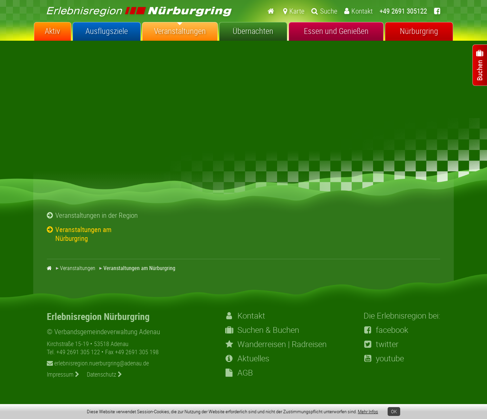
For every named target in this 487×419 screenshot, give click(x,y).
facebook (386, 330)
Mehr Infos (368, 411)
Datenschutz (104, 374)
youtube (384, 358)
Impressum (63, 374)
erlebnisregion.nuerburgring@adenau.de (98, 363)
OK (394, 411)
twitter (381, 344)
